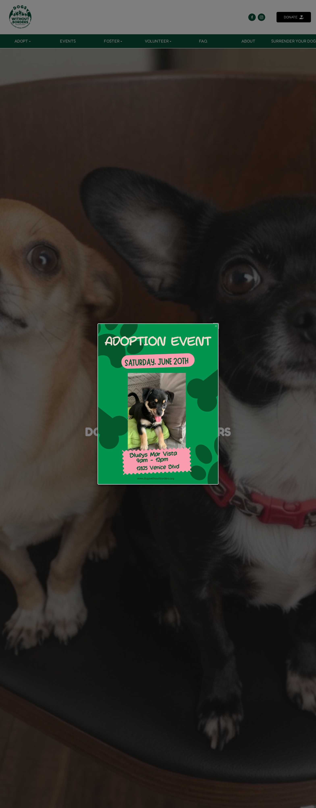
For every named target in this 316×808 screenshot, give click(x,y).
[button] (215, 325)
